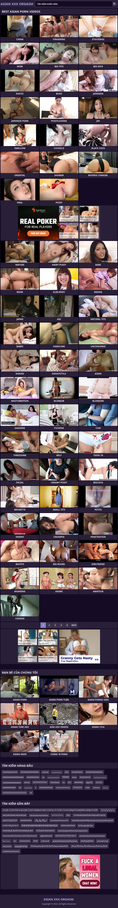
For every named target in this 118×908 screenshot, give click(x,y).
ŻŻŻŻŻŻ (99, 782)
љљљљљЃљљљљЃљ (59, 820)
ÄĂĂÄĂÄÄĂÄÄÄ (46, 787)
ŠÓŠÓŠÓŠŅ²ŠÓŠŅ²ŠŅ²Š (65, 836)
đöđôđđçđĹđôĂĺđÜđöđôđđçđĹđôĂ (18, 830)
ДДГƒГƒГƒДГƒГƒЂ (10, 820)
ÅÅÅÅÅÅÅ (78, 782)
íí (35, 787)
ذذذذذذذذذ (28, 787)
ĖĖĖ (69, 782)
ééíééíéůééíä (26, 820)
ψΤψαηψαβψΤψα (85, 825)
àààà (74, 777)
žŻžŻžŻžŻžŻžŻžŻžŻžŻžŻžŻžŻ (15, 792)
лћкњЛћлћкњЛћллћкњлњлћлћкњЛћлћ (89, 846)
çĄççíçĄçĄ (7, 846)
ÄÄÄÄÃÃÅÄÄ (77, 772)
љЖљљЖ (45, 841)
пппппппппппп (63, 787)
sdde (87, 787)
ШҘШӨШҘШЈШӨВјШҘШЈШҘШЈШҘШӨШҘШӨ (92, 820)
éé (64, 782)
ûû (20, 787)
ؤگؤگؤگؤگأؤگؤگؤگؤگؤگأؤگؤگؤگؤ (65, 841)
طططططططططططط (12, 782)
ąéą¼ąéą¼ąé (102, 841)
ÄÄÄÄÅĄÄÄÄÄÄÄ (10, 772)
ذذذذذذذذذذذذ (57, 772)
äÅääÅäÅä (54, 782)
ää (43, 777)
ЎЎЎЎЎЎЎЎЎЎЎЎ (40, 782)
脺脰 (68, 815)
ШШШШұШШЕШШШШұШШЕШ (73, 830)
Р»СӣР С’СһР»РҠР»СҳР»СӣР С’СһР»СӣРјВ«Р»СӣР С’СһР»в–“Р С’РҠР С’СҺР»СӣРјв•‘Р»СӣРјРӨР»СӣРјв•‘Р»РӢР (50, 810)
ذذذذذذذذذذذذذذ (53, 777)
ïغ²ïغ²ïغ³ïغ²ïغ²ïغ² (107, 810)
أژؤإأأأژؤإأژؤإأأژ (41, 820)
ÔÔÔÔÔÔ (77, 787)
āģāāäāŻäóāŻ (46, 836)
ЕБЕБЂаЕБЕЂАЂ (68, 825)
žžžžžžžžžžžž (85, 777)
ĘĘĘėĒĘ (89, 782)
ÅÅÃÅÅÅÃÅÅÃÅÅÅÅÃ (30, 772)
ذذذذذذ (105, 787)
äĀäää (27, 782)
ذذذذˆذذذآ (6, 841)
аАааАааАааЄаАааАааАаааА (92, 836)
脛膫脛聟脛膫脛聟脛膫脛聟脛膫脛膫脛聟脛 (39, 825)
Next (74, 625)
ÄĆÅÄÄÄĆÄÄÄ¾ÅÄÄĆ (45, 830)
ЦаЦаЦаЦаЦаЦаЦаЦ (39, 815)
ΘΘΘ (35, 841)
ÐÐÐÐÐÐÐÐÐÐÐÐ (94, 772)
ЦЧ (15, 841)
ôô (31, 792)
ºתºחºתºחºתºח (57, 815)
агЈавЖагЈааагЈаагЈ (11, 851)
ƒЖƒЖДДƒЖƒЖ (87, 841)
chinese (96, 787)
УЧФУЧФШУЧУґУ (10, 825)
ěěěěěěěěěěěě (9, 787)
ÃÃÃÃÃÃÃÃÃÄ (33, 777)
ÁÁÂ (67, 772)
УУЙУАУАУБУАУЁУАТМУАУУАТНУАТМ (89, 815)
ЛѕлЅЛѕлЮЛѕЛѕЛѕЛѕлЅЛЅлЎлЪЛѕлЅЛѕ (20, 836)
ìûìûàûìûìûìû (24, 841)
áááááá (45, 772)
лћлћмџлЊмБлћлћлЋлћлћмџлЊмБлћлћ (49, 846)
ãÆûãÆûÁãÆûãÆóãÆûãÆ (14, 815)
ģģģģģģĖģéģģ (21, 846)
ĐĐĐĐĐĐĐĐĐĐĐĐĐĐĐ (13, 777)
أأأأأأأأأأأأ (65, 777)
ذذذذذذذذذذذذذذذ (100, 777)
